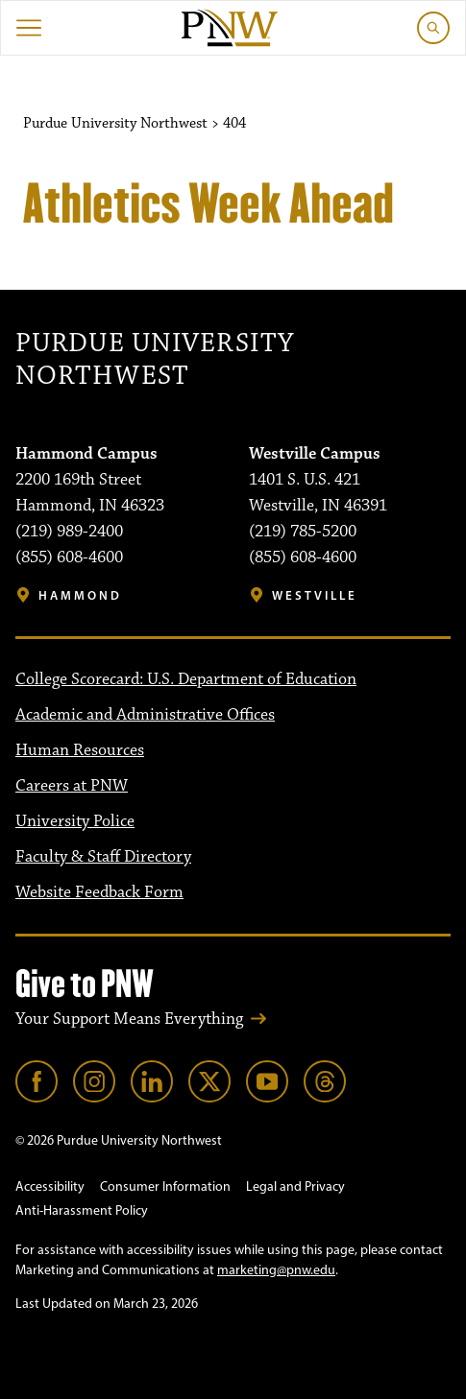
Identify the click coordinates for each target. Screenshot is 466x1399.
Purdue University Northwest (154, 360)
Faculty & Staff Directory (103, 856)
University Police (75, 821)
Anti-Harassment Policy (81, 1210)
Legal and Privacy (295, 1186)
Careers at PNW (71, 785)
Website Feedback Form (99, 892)
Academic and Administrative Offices (145, 714)
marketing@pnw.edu (276, 1270)
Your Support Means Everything (129, 1019)
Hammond (80, 595)
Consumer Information (165, 1186)
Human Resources (79, 750)
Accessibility (50, 1186)
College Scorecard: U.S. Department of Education (185, 679)
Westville (314, 595)
